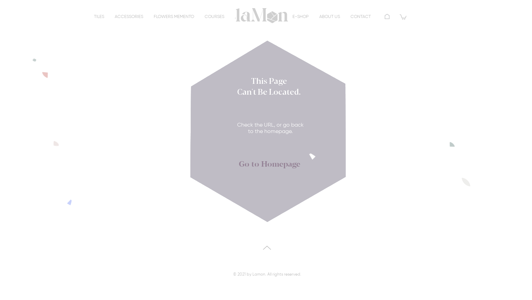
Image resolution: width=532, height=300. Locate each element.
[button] (403, 17)
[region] (261, 18)
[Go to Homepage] (269, 164)
